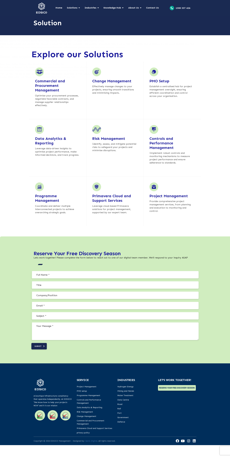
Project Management (168, 207)
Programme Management (47, 209)
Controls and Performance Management (161, 155)
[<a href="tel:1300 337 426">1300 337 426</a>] (172, 8)
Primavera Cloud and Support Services (111, 209)
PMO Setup (159, 92)
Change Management (111, 92)
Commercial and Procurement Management (50, 97)
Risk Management (108, 150)
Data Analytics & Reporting (50, 152)
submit (39, 358)
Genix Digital (91, 453)
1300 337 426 (183, 8)
